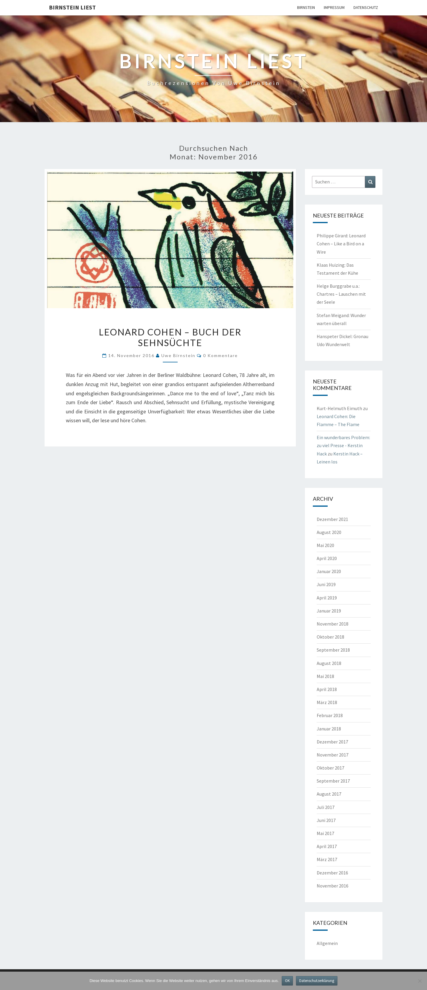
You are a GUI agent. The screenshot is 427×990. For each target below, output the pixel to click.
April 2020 (327, 558)
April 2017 (327, 846)
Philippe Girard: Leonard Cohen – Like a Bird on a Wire (341, 244)
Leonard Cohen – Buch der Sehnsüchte (170, 337)
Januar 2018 (329, 729)
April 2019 (327, 598)
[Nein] (420, 981)
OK (287, 980)
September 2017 (333, 781)
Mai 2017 (325, 833)
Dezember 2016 (332, 873)
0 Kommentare (220, 355)
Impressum (334, 7)
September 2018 (333, 650)
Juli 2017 (325, 807)
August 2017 (329, 794)
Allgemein (327, 943)
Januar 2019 (329, 611)
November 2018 (332, 624)
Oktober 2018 (330, 637)
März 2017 (327, 859)
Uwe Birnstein (178, 355)
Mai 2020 (325, 545)
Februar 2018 (330, 715)
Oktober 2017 (330, 768)
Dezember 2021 (332, 519)
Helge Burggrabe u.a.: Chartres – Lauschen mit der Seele (341, 294)
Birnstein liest (72, 7)
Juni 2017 (326, 820)
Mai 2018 (325, 676)
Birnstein (306, 7)
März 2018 (327, 702)
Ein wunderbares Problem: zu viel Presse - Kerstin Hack (343, 445)
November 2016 (332, 886)
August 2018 (329, 663)
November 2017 (332, 755)
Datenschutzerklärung (316, 980)
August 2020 (329, 532)
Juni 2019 (326, 584)
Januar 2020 (329, 571)
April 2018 (327, 689)
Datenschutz (365, 7)
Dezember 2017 (332, 742)
